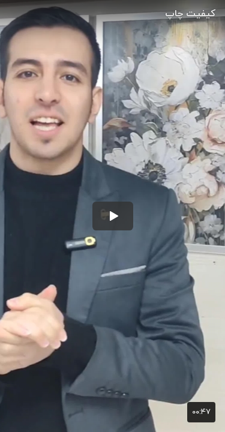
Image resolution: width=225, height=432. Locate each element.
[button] (112, 216)
